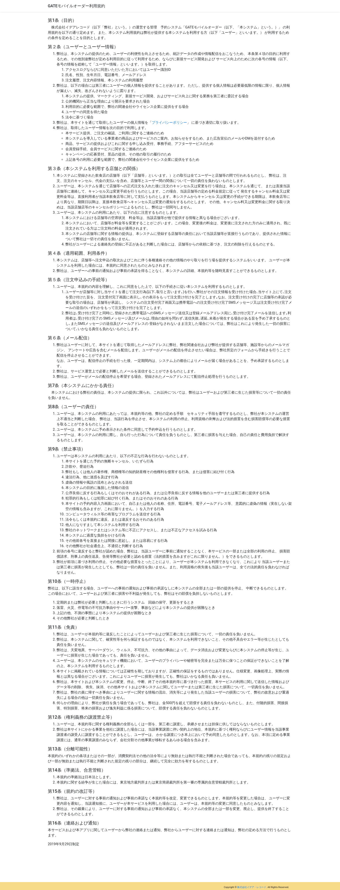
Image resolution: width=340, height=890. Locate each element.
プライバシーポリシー (169, 122)
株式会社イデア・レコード (251, 887)
